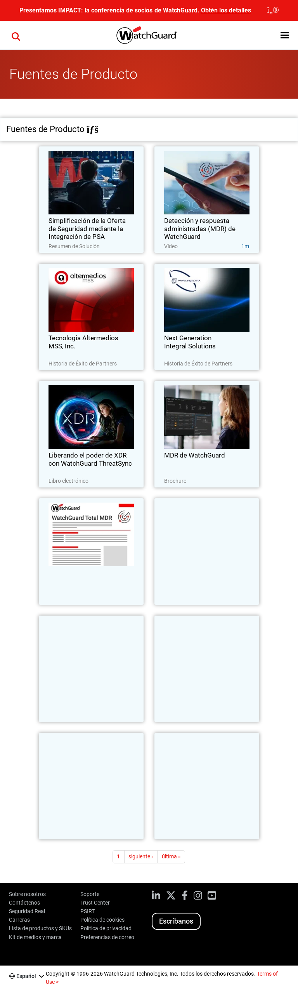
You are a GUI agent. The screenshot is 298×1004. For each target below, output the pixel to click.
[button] (16, 35)
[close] (273, 10)
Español (26, 976)
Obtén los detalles (226, 10)
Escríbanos (176, 921)
